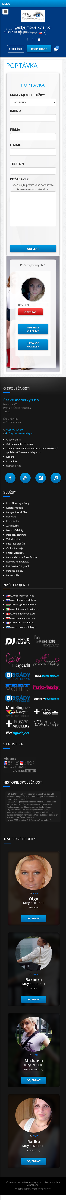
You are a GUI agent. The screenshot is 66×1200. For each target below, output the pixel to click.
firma (15, 130)
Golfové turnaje (14, 548)
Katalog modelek (33, 344)
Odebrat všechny (33, 329)
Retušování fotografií (17, 566)
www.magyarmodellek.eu (21, 604)
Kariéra (10, 456)
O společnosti (13, 439)
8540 (35, 893)
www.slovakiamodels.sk (21, 600)
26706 (35, 974)
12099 (35, 1055)
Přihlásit (16, 49)
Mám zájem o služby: (27, 95)
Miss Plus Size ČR (15, 543)
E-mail (15, 145)
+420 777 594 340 (14, 429)
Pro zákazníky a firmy (17, 503)
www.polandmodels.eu (20, 618)
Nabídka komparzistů (17, 561)
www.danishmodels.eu (20, 613)
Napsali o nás (13, 465)
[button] (10, 478)
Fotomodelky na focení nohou (22, 557)
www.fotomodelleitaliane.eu (23, 609)
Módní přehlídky (15, 530)
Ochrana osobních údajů (19, 444)
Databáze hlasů (14, 570)
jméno (15, 111)
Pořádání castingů (16, 534)
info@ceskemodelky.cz (19, 32)
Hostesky (11, 516)
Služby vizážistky (15, 552)
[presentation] (37, 236)
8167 (35, 1136)
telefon (17, 164)
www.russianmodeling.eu (21, 627)
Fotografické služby (16, 512)
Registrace (39, 49)
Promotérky (12, 521)
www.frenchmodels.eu (20, 622)
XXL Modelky (13, 539)
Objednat (34, 918)
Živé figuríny (12, 525)
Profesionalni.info (41, 1188)
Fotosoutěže (12, 575)
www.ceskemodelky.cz (20, 595)
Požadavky (19, 179)
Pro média (11, 461)
